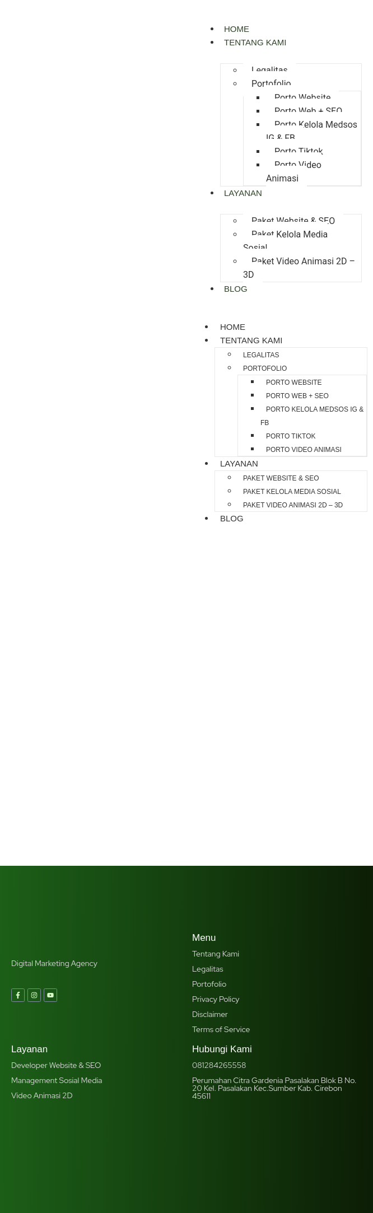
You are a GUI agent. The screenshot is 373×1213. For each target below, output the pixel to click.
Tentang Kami (255, 42)
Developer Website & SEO (56, 957)
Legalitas (269, 70)
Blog (236, 288)
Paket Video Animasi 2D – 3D (299, 268)
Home (232, 327)
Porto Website (302, 97)
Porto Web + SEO (308, 111)
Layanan (243, 193)
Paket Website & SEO (293, 221)
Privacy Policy (215, 891)
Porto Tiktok (298, 151)
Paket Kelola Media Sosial (285, 241)
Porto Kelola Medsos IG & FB (311, 131)
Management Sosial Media (56, 972)
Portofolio (271, 83)
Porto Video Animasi (293, 172)
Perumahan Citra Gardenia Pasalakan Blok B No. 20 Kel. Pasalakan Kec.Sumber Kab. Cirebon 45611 (274, 980)
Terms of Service (221, 921)
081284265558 (219, 957)
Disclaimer (210, 906)
